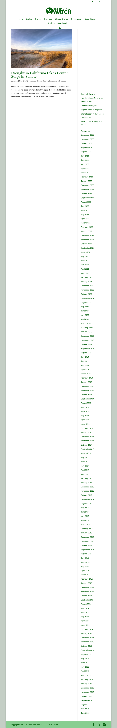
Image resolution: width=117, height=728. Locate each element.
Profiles (38, 19)
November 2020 (87, 290)
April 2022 (85, 219)
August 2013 (86, 654)
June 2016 (85, 512)
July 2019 (85, 357)
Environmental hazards (57, 81)
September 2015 (87, 550)
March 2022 (85, 223)
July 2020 (85, 307)
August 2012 (86, 705)
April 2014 (85, 621)
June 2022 (85, 210)
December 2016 (87, 487)
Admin (15, 81)
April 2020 (85, 319)
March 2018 (85, 424)
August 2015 (86, 554)
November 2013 (87, 642)
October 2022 (86, 194)
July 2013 (85, 658)
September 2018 (87, 399)
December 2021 (87, 235)
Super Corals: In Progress (91, 110)
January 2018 (86, 432)
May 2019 (85, 365)
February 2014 (87, 629)
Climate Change (61, 19)
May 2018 (85, 416)
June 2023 (85, 160)
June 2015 (85, 562)
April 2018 (85, 420)
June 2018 (85, 411)
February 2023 (87, 177)
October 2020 (86, 294)
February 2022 (87, 227)
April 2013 (85, 671)
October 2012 (86, 696)
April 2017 (85, 470)
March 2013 (85, 675)
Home (20, 19)
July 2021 (85, 256)
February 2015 (87, 579)
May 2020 (85, 315)
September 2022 (87, 198)
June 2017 (85, 462)
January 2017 (86, 483)
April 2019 (85, 369)
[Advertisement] (98, 44)
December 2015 (87, 537)
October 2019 (86, 344)
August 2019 (86, 353)
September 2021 (87, 248)
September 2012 (87, 700)
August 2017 (86, 453)
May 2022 (85, 214)
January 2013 (86, 684)
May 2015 (85, 566)
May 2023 (85, 164)
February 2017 (87, 478)
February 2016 (87, 529)
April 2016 (85, 520)
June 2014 (85, 612)
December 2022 (87, 185)
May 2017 (85, 466)
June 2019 (85, 361)
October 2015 (86, 545)
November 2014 (87, 592)
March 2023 (85, 173)
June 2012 (85, 713)
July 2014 (85, 608)
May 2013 (85, 667)
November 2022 (87, 189)
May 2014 (85, 617)
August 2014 (86, 604)
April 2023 (85, 168)
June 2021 (85, 261)
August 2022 (86, 202)
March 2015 (85, 575)
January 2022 (86, 231)
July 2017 (85, 457)
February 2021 (87, 277)
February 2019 (87, 378)
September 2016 (87, 499)
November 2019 (87, 340)
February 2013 (87, 679)
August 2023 (86, 152)
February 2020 (87, 328)
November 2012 (87, 692)
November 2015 (87, 541)
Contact (29, 19)
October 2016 (86, 495)
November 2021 (87, 240)
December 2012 (87, 688)
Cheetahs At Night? (89, 105)
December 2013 (87, 638)
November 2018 (87, 390)
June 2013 (85, 663)
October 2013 (86, 646)
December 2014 (87, 587)
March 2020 (85, 323)
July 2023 (85, 156)
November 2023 (87, 139)
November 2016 (87, 491)
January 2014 (86, 633)
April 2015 (85, 571)
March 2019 (85, 374)
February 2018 (87, 428)
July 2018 (85, 407)
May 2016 (85, 516)
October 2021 (86, 244)
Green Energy (90, 19)
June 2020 (85, 311)
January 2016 (86, 533)
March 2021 (85, 273)
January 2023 (86, 181)
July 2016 (85, 508)
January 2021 (86, 282)
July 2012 (85, 709)
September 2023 (87, 147)
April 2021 (85, 269)
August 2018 (86, 403)
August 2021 (86, 252)
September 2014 (87, 600)
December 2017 (87, 436)
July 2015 (85, 558)
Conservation (76, 19)
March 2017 (85, 474)
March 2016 (85, 524)
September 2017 (87, 449)
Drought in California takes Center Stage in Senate (39, 75)
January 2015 (86, 583)
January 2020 (86, 332)
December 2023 (87, 135)
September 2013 (87, 650)
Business (48, 19)
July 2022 (85, 206)
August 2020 (86, 302)
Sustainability (62, 23)
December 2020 (87, 286)
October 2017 (86, 445)
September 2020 (87, 298)
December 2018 (87, 386)
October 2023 (86, 143)
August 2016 (86, 504)
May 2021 (85, 265)
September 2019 (87, 348)
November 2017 (87, 441)
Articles (33, 81)
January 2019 (86, 382)
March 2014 (85, 625)
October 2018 (86, 395)
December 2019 (87, 336)
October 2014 (86, 596)
